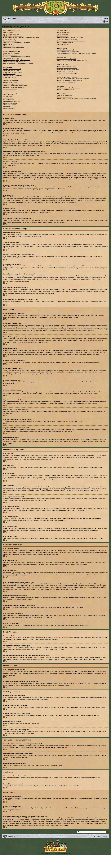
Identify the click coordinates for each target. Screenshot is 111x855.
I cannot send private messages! (65, 49)
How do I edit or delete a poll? (11, 77)
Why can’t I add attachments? (11, 80)
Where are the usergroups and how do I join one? (70, 37)
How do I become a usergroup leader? (67, 39)
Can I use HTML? (8, 96)
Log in (79, 7)
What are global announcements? (12, 101)
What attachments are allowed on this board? (69, 87)
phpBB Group (51, 798)
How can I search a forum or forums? (66, 66)
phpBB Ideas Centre (80, 808)
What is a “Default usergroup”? (65, 42)
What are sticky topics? (9, 104)
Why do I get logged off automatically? (13, 35)
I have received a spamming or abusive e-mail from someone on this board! (76, 53)
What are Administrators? (63, 32)
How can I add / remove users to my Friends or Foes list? (72, 60)
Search (106, 18)
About (33, 7)
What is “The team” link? (63, 44)
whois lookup (18, 819)
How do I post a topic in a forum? (12, 69)
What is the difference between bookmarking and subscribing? (73, 78)
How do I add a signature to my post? (13, 72)
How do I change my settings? (11, 53)
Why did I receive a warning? (11, 82)
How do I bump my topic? (10, 89)
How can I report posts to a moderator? (13, 84)
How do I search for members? (65, 71)
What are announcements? (10, 103)
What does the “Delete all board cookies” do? (15, 47)
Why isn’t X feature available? (64, 96)
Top (6, 124)
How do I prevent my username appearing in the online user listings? (21, 37)
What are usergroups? (62, 35)
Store (74, 7)
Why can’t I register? (8, 45)
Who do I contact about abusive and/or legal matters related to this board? (76, 98)
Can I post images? (8, 99)
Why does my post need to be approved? (14, 87)
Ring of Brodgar (11, 18)
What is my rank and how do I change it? (14, 61)
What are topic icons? (9, 108)
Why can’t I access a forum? (10, 79)
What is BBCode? (8, 94)
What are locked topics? (9, 106)
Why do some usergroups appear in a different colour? (71, 40)
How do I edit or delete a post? (11, 70)
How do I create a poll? (9, 74)
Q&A (42, 7)
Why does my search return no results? (67, 68)
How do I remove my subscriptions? (66, 82)
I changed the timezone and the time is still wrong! (16, 56)
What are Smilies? (8, 98)
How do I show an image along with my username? (16, 60)
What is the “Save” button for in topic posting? (15, 85)
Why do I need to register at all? (11, 34)
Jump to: (74, 831)
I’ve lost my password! (9, 39)
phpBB (48, 853)
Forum (70, 7)
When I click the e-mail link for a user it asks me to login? (18, 63)
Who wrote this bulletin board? (65, 95)
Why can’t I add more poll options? (12, 75)
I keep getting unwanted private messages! (68, 51)
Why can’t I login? (8, 32)
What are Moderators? (62, 34)
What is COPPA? (7, 44)
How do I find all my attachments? (65, 89)
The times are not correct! (10, 54)
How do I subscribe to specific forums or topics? (69, 80)
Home (29, 7)
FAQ (106, 21)
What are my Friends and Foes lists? (66, 59)
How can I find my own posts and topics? (67, 73)
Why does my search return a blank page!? (68, 69)
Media (38, 7)
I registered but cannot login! (10, 40)
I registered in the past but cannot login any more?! (16, 42)
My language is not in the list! (11, 58)
